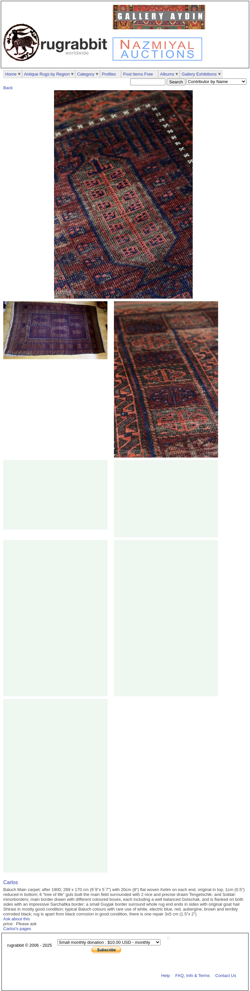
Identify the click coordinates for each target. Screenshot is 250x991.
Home (11, 74)
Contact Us (225, 975)
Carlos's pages (17, 928)
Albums (167, 74)
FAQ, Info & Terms (192, 975)
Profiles (109, 74)
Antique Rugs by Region (47, 74)
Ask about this (16, 918)
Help (165, 975)
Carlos (10, 882)
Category (85, 74)
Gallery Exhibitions (199, 74)
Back (8, 87)
